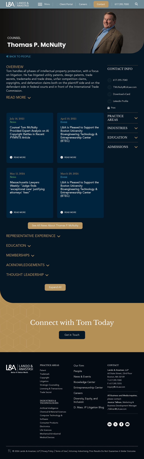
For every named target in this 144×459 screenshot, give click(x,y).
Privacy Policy (47, 451)
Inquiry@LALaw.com (116, 387)
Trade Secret (46, 392)
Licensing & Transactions (51, 389)
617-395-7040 (117, 80)
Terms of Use (61, 451)
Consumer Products (49, 423)
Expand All (55, 287)
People (78, 371)
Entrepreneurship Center (88, 387)
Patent (43, 370)
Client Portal (66, 4)
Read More (18, 157)
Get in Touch (72, 335)
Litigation (44, 381)
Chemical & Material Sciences (53, 412)
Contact (101, 4)
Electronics (45, 427)
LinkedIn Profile (117, 101)
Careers (83, 4)
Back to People (18, 56)
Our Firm (79, 366)
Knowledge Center (84, 382)
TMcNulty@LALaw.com (122, 87)
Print (111, 108)
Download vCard (118, 94)
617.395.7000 (122, 4)
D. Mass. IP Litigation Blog (89, 407)
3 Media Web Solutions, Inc (9, 450)
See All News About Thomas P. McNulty (55, 225)
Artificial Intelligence (49, 408)
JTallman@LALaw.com (116, 409)
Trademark (44, 374)
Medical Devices (47, 437)
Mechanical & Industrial (50, 434)
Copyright (44, 378)
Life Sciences (46, 430)
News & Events (82, 376)
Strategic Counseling (49, 385)
